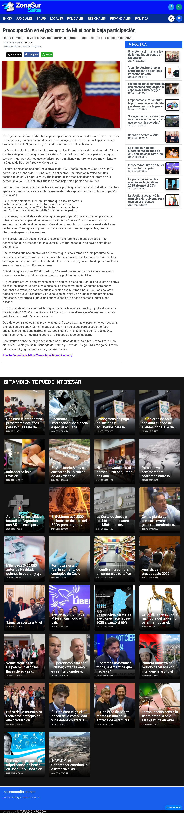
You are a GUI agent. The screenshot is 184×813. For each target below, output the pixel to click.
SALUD (41, 18)
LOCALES (56, 18)
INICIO (7, 18)
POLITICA (141, 18)
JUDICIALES (24, 18)
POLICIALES (75, 18)
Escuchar (174, 807)
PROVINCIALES (120, 18)
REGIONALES (97, 18)
